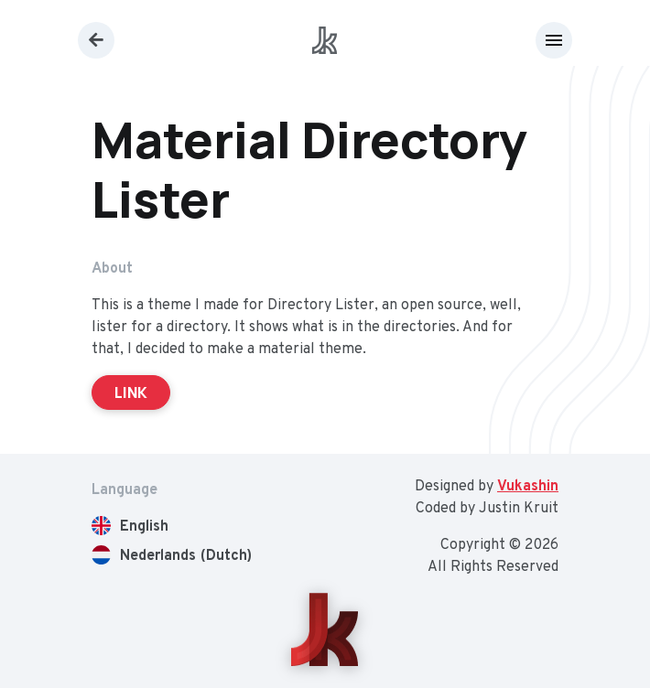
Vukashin (527, 487)
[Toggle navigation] (554, 40)
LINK (130, 392)
